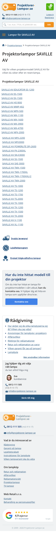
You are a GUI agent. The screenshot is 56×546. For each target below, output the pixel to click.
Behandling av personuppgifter (19, 502)
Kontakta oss (21, 301)
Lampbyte (13, 352)
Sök (49, 24)
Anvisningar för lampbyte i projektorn (27, 333)
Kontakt (7, 498)
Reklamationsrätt (12, 478)
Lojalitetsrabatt (11, 451)
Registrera (49, 17)
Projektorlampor (14, 45)
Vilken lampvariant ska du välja (19, 459)
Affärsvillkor (14, 336)
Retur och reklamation (15, 471)
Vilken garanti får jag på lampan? (24, 348)
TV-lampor (9, 485)
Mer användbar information (36, 357)
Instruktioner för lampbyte (17, 455)
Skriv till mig (28, 397)
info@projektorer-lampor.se (16, 18)
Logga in (50, 14)
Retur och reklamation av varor (24, 344)
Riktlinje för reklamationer (21, 340)
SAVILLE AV (17, 89)
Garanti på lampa (12, 448)
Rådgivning (9, 444)
